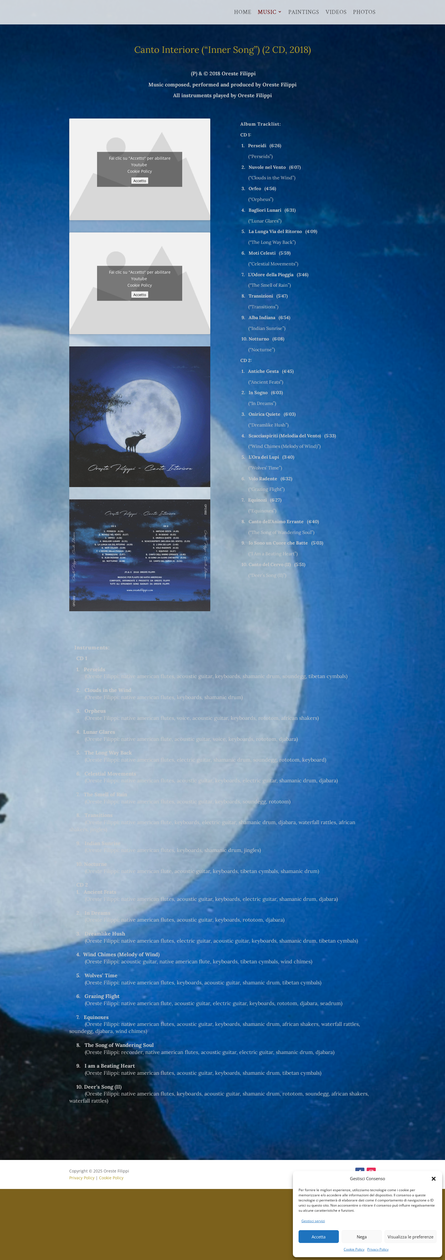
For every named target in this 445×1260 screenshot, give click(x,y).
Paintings (303, 12)
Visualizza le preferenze (410, 1237)
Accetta (319, 1237)
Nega (362, 1237)
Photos (364, 12)
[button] (433, 1179)
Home (242, 12)
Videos (336, 12)
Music (267, 12)
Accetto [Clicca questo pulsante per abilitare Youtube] (139, 180)
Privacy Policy (378, 1249)
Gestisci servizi (313, 1221)
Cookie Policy (354, 1249)
